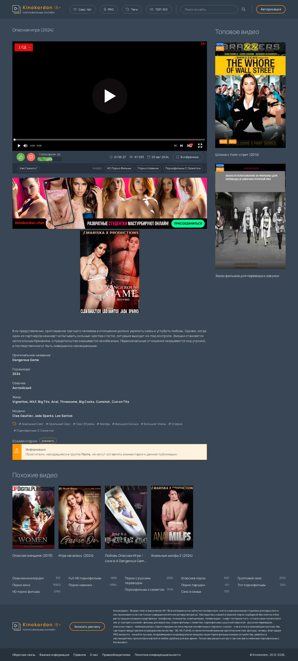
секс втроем (85, 424)
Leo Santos (63, 416)
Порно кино (21, 585)
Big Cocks (86, 401)
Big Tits (43, 401)
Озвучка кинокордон (28, 578)
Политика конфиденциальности (157, 655)
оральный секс (60, 424)
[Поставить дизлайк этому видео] (31, 157)
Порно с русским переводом (138, 580)
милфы (105, 424)
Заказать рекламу (87, 627)
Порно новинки (148, 168)
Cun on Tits (120, 401)
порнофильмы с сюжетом (35, 430)
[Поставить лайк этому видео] (21, 157)
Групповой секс (250, 578)
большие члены (155, 424)
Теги (132, 9)
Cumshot (103, 401)
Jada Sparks (44, 416)
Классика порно (193, 578)
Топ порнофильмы (252, 585)
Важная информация (54, 655)
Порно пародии (193, 585)
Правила (79, 655)
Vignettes (20, 401)
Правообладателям (116, 655)
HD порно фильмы (119, 168)
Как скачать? (28, 168)
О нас (94, 655)
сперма (177, 424)
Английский (21, 388)
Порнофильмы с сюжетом (183, 168)
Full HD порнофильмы (85, 578)
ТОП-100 (158, 9)
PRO (109, 9)
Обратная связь (23, 655)
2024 (16, 374)
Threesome (68, 401)
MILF (33, 401)
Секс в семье (191, 591)
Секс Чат (82, 9)
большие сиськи (127, 424)
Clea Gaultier (22, 416)
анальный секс (33, 424)
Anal (54, 401)
